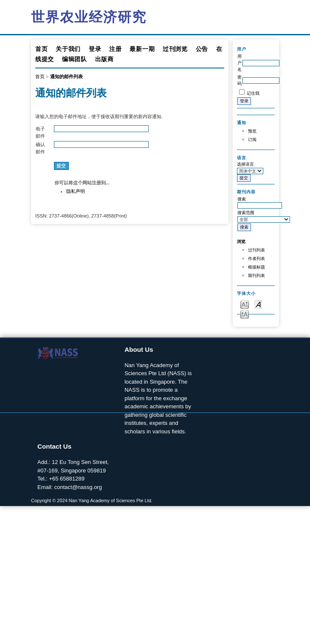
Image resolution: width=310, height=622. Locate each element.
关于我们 (68, 48)
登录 (95, 48)
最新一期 (142, 48)
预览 (252, 131)
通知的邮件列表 (66, 76)
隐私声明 (75, 191)
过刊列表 (256, 250)
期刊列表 (256, 275)
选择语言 (245, 164)
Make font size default (258, 304)
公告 (202, 48)
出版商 (104, 59)
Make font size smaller (244, 304)
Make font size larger (244, 314)
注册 (115, 48)
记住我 (253, 93)
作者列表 (256, 258)
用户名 (239, 63)
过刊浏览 (175, 48)
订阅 (252, 139)
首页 (41, 48)
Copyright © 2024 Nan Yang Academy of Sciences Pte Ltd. (91, 500)
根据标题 (256, 267)
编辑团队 (74, 59)
